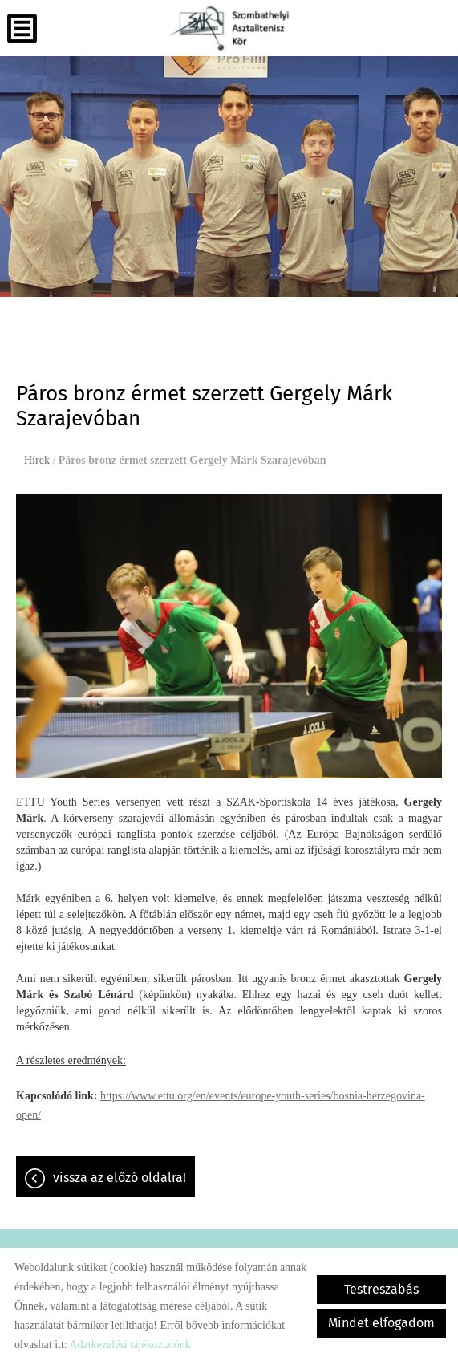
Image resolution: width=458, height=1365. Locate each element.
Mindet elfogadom (381, 1322)
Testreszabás (381, 1289)
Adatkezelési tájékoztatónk (129, 1345)
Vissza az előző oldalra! (119, 1177)
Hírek (37, 460)
